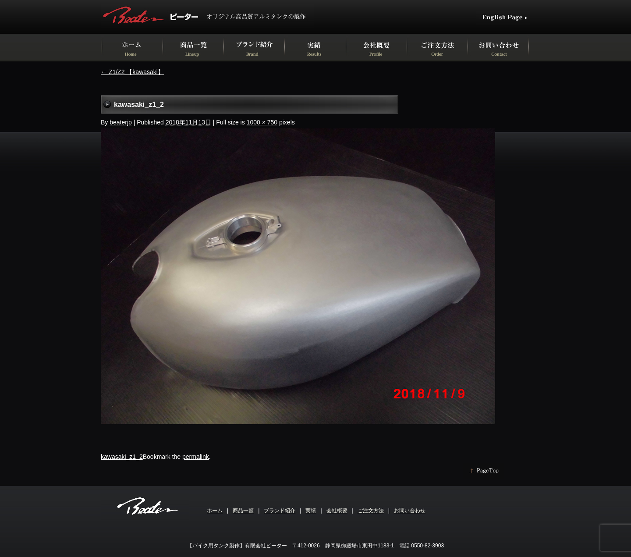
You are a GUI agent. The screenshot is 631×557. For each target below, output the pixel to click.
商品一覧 (243, 510)
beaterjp (121, 122)
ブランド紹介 (279, 510)
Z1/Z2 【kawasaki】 (132, 71)
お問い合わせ (409, 510)
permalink (195, 456)
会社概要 (336, 510)
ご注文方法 (371, 510)
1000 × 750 (262, 122)
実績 (310, 510)
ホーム (215, 510)
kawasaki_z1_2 (122, 456)
